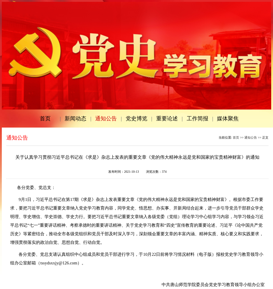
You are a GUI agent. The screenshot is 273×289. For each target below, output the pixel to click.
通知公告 (250, 137)
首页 (236, 137)
